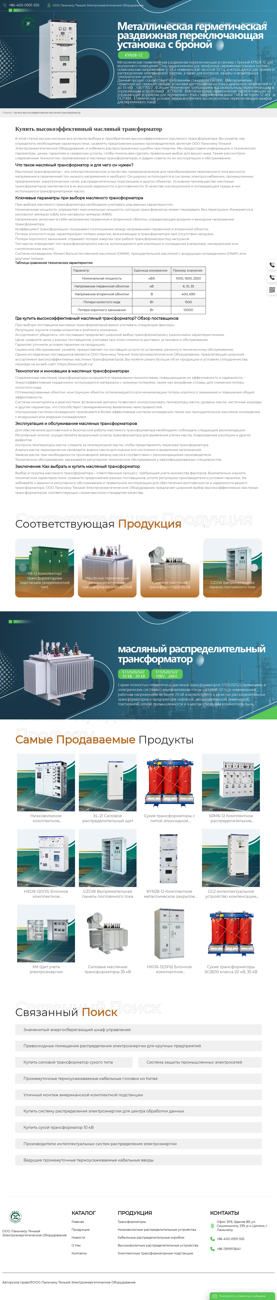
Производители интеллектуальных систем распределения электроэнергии (100, 1143)
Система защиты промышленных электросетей (194, 1062)
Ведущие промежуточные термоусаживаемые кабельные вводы (88, 1160)
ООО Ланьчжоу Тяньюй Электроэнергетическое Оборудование (98, 5)
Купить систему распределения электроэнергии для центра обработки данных (103, 1111)
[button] (254, 568)
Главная (7, 112)
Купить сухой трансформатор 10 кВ (58, 1127)
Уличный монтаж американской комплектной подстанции (83, 1095)
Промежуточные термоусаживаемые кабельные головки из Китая (90, 1078)
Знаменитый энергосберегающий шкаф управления (77, 1029)
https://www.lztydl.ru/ (75, 364)
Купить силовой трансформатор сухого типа (68, 1062)
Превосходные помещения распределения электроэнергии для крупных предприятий (112, 1046)
